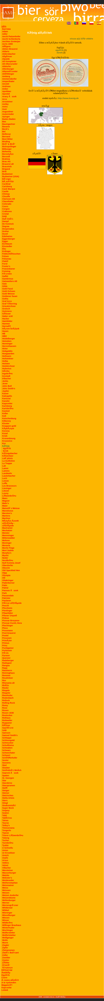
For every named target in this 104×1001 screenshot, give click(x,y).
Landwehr (7, 473)
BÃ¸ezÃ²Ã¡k (8, 181)
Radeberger (8, 660)
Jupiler (5, 391)
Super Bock (8, 808)
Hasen (5, 331)
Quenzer (6, 658)
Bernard (6, 136)
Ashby (5, 104)
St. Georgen (8, 778)
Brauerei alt (8, 164)
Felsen (5, 256)
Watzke (5, 875)
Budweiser (7, 174)
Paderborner (8, 583)
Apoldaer (6, 91)
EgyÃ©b (6, 975)
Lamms (6, 471)
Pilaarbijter (7, 613)
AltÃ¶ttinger (8, 74)
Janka (5, 381)
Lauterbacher (8, 476)
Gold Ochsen (8, 291)
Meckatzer (7, 530)
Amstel (5, 84)
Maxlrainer (7, 528)
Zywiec (5, 960)
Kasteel (6, 411)
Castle (5, 191)
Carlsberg (7, 186)
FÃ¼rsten (7, 273)
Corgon (6, 209)
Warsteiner (7, 870)
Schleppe (6, 738)
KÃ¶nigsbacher (9, 453)
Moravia (6, 545)
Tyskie (5, 845)
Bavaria (6, 126)
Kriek (4, 436)
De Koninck (8, 224)
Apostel (6, 94)
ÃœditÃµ (6, 972)
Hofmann (6, 356)
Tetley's (6, 825)
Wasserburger (9, 873)
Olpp (4, 573)
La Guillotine (8, 461)
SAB (4, 730)
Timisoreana (8, 828)
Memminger (8, 535)
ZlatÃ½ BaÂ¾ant (10, 952)
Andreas (6, 86)
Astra (4, 106)
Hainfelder (7, 321)
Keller (5, 413)
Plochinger (7, 625)
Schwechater (8, 753)
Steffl (4, 788)
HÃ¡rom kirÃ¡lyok (10, 328)
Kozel (5, 433)
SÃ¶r (4, 26)
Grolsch (6, 308)
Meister (6, 533)
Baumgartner (8, 124)
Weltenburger (8, 900)
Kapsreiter (7, 403)
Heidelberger (8, 338)
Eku (4, 249)
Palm (4, 585)
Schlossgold (8, 740)
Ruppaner (7, 723)
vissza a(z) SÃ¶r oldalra (81, 38)
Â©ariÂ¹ (6, 965)
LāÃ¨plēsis (7, 458)
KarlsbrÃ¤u (7, 408)
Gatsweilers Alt (9, 281)
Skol (4, 765)
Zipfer (5, 947)
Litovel (5, 491)
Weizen (5, 893)
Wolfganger (8, 937)
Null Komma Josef (11, 563)
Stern (4, 800)
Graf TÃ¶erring (9, 303)
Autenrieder (8, 114)
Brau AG (6, 161)
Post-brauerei (9, 633)
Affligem (6, 46)
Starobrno (7, 783)
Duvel (5, 234)
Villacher (6, 868)
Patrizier (6, 598)
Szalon (5, 813)
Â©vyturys (7, 967)
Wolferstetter (8, 932)
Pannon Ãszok (10, 590)
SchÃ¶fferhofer (9, 758)
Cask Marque (8, 189)
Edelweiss (7, 236)
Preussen (7, 638)
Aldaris (5, 51)
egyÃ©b (7, 448)
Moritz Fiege (8, 548)
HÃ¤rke (6, 371)
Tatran (5, 820)
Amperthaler (8, 81)
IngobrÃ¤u (7, 373)
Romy (5, 705)
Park (4, 593)
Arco (4, 99)
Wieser (5, 920)
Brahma (6, 159)
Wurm (5, 942)
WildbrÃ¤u (7, 922)
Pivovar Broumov (10, 620)
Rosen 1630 (8, 713)
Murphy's (6, 553)
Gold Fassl (7, 288)
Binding (6, 141)
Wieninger (7, 912)
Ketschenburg (9, 418)
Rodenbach (8, 698)
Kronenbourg (8, 438)
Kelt (4, 416)
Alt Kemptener (9, 61)
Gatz (4, 283)
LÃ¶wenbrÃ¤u (9, 496)
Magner (6, 501)
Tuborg (5, 838)
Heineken (6, 341)
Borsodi (6, 156)
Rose (4, 708)
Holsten (6, 363)
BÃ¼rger (6, 179)
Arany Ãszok (9, 96)
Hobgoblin (7, 351)
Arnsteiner (7, 101)
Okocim (6, 568)
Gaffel (5, 276)
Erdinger (6, 251)
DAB (4, 216)
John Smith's (8, 388)
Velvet (5, 865)
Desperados (8, 229)
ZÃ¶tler (5, 962)
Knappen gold (9, 426)
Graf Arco (7, 301)
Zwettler (6, 957)
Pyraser (6, 655)
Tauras (5, 823)
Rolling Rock (8, 703)
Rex (4, 680)
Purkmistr (7, 650)
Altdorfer (6, 66)
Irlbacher (6, 378)
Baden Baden (8, 119)
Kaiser (5, 393)
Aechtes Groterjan (11, 41)
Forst (4, 264)
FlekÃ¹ (5, 261)
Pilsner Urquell (9, 615)
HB (3, 333)
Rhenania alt (8, 683)
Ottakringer (7, 580)
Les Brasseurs (9, 486)
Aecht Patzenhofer (11, 36)
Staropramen (8, 785)
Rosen (5, 710)
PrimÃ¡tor (7, 640)
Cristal (5, 214)
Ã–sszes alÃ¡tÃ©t (10, 980)
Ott (3, 578)
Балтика (6, 29)
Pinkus (5, 618)
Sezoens (6, 762)
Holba (5, 361)
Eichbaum (7, 244)
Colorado (6, 204)
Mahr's (5, 503)
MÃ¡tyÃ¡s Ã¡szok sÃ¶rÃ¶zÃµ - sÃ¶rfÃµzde (10, 523)
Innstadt (6, 376)
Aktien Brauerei (10, 49)
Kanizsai (6, 398)
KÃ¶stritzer (7, 456)
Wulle (5, 940)
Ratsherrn (7, 670)
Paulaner (6, 600)
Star (4, 780)
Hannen (6, 323)
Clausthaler (8, 201)
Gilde (4, 286)
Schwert (6, 755)
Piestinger (7, 610)
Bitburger (7, 149)
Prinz (4, 645)
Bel (3, 131)
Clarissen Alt (8, 199)
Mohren (6, 540)
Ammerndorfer (9, 79)
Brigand (6, 169)
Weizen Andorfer (10, 895)
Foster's (6, 266)
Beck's (5, 129)
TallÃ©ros (7, 818)
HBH (4, 336)
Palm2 (5, 588)
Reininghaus (8, 673)
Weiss (5, 888)
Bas (4, 121)
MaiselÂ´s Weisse (11, 508)
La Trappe (7, 463)
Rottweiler (7, 720)
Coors (5, 206)
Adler (4, 34)
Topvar (5, 833)
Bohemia (6, 151)
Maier (5, 506)
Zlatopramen (8, 950)
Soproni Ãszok (10, 773)
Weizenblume (8, 897)
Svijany (6, 810)
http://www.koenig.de (68, 98)
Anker (5, 89)
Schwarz (6, 750)
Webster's (7, 878)
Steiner (5, 793)
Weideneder (8, 880)
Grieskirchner (9, 306)
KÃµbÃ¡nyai (8, 428)
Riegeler (6, 693)
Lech (4, 478)
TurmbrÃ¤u (7, 843)
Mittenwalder (8, 538)
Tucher (5, 840)
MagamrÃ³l (7, 985)
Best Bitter (7, 139)
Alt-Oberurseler (9, 64)
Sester (5, 760)
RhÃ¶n (5, 685)
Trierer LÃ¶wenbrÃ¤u (12, 835)
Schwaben (7, 748)
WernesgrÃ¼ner (10, 905)
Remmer (6, 675)
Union (5, 850)
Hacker (5, 318)
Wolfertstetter (9, 935)
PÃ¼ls (5, 653)
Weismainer (8, 885)
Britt (4, 171)
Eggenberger (8, 239)
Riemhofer (7, 695)
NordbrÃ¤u (7, 560)
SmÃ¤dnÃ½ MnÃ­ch (11, 770)
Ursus (5, 860)
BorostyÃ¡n (8, 154)
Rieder (5, 688)
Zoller (5, 955)
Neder (5, 558)
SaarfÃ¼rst (7, 728)
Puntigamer (8, 648)
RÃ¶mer (6, 725)
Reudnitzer (7, 678)
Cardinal (6, 184)
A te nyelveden (9, 982)
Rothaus (6, 718)
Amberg (6, 76)
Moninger (7, 543)
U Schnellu (7, 848)
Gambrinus (7, 278)
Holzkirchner (8, 366)
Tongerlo (6, 830)
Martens (6, 515)
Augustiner (7, 111)
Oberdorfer (7, 565)
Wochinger (7, 930)
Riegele (6, 690)
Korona (6, 431)
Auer (4, 109)
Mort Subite (8, 550)
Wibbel (5, 910)
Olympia (6, 575)
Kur (4, 443)
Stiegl (5, 803)
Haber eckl (7, 316)
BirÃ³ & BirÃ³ (8, 144)
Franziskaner (8, 269)
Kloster (5, 423)
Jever (5, 383)
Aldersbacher (8, 54)
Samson (6, 733)
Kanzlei (6, 401)
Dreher (5, 231)
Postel (5, 635)
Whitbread (7, 907)
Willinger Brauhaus (11, 925)
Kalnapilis (7, 396)
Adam (5, 31)
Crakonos (7, 211)
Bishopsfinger (9, 146)
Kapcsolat (6, 987)
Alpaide (6, 59)
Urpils (5, 858)
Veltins (5, 863)
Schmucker (7, 743)
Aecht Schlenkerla (11, 39)
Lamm (5, 468)
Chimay (6, 194)
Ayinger (6, 116)
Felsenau (6, 259)
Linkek (5, 990)
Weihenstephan (10, 883)
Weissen (6, 890)
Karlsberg (7, 406)
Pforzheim (7, 608)
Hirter (5, 348)
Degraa (5, 226)
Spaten (5, 775)
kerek (5, 451)
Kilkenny (6, 421)
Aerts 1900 (7, 44)
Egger (5, 241)
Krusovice (7, 441)
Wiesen (5, 917)
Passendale (8, 595)
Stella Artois (8, 798)
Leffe (4, 483)
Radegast (7, 663)
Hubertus (6, 368)
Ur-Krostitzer (8, 853)
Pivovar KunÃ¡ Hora (12, 623)
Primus (5, 643)
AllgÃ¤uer (7, 56)
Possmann (7, 630)
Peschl (5, 605)
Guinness (7, 311)
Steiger (5, 790)
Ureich (5, 855)
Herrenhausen (9, 346)
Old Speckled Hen (11, 570)
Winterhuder (8, 927)
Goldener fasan (9, 296)
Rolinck (6, 700)
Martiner (6, 518)
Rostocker (7, 715)
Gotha (5, 298)
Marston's (7, 513)
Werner (5, 902)
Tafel (4, 815)
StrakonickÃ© (9, 805)
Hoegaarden (8, 353)
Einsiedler (7, 246)
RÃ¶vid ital (7, 970)
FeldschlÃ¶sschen (11, 254)
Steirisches (7, 795)
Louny (5, 493)
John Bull (7, 386)
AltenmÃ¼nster (10, 71)
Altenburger (8, 69)
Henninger (7, 343)
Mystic (5, 555)
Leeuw (5, 481)
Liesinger (6, 488)
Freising (6, 271)
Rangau (6, 665)
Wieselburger (8, 915)
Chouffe (6, 196)
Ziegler (5, 945)
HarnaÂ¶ (6, 326)
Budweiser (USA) (10, 176)
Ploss (5, 628)
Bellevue (6, 134)
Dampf (5, 221)
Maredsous (7, 511)
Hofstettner (7, 358)
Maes (4, 498)
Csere (4, 977)
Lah (4, 466)
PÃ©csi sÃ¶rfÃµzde (12, 603)
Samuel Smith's (10, 735)
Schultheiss (8, 745)
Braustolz (7, 166)
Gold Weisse (8, 293)
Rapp (4, 668)
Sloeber (6, 767)
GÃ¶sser (6, 313)
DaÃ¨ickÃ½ (7, 219)
